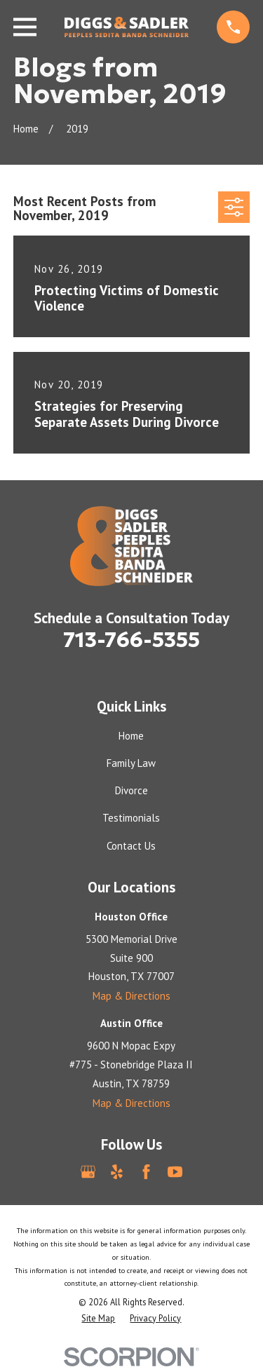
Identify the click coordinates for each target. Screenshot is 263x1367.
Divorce (131, 790)
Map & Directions (131, 995)
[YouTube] (175, 1171)
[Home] (127, 27)
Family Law (131, 763)
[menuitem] (98, 1318)
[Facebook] (146, 1171)
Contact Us (131, 845)
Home (131, 735)
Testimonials (131, 817)
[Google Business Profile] (88, 1171)
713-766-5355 (131, 640)
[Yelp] (116, 1171)
